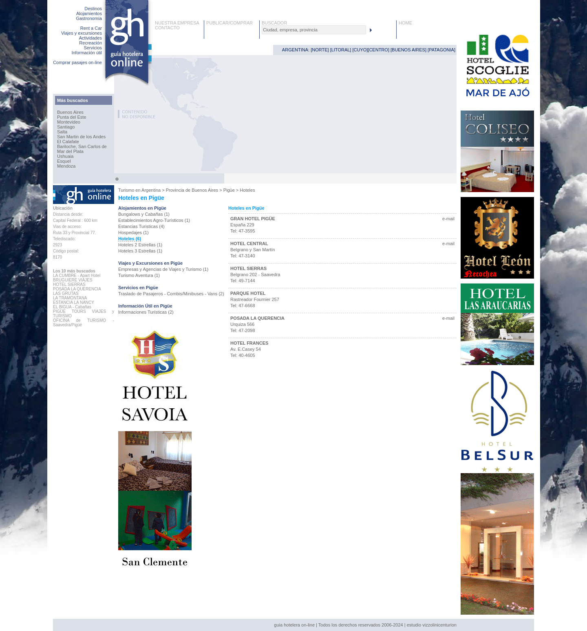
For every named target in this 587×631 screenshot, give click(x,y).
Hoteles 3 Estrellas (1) (140, 250)
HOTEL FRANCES (249, 343)
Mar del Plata (70, 151)
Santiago (66, 126)
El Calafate (68, 141)
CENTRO (378, 49)
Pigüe (229, 190)
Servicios (93, 47)
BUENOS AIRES (408, 49)
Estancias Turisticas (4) (141, 226)
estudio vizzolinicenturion (432, 624)
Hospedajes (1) (133, 232)
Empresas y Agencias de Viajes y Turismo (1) (163, 269)
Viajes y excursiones (81, 33)
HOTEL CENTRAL (249, 243)
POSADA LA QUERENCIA (257, 318)
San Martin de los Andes (81, 136)
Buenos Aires (70, 112)
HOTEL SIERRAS (248, 268)
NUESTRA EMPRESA (177, 22)
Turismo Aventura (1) (139, 275)
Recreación (90, 42)
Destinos (93, 8)
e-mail (448, 218)
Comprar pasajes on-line (77, 62)
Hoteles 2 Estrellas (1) (140, 244)
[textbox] (314, 29)
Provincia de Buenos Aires (192, 190)
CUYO (360, 49)
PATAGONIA (441, 49)
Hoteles (247, 190)
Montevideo (68, 122)
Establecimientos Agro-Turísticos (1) (154, 220)
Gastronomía (89, 18)
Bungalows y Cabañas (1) (144, 214)
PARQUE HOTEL (248, 293)
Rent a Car (91, 28)
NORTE (319, 49)
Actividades (90, 37)
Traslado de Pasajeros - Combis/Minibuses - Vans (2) (171, 293)
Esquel (64, 161)
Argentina (151, 190)
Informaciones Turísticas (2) (146, 312)
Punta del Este (71, 117)
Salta (62, 131)
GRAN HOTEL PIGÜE (252, 218)
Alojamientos (89, 13)
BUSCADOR (274, 22)
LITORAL (340, 49)
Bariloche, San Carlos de (82, 146)
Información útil (86, 52)
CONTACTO (167, 27)
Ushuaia (65, 156)
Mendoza (66, 166)
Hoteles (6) (129, 238)
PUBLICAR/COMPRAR (229, 22)
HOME (405, 22)
